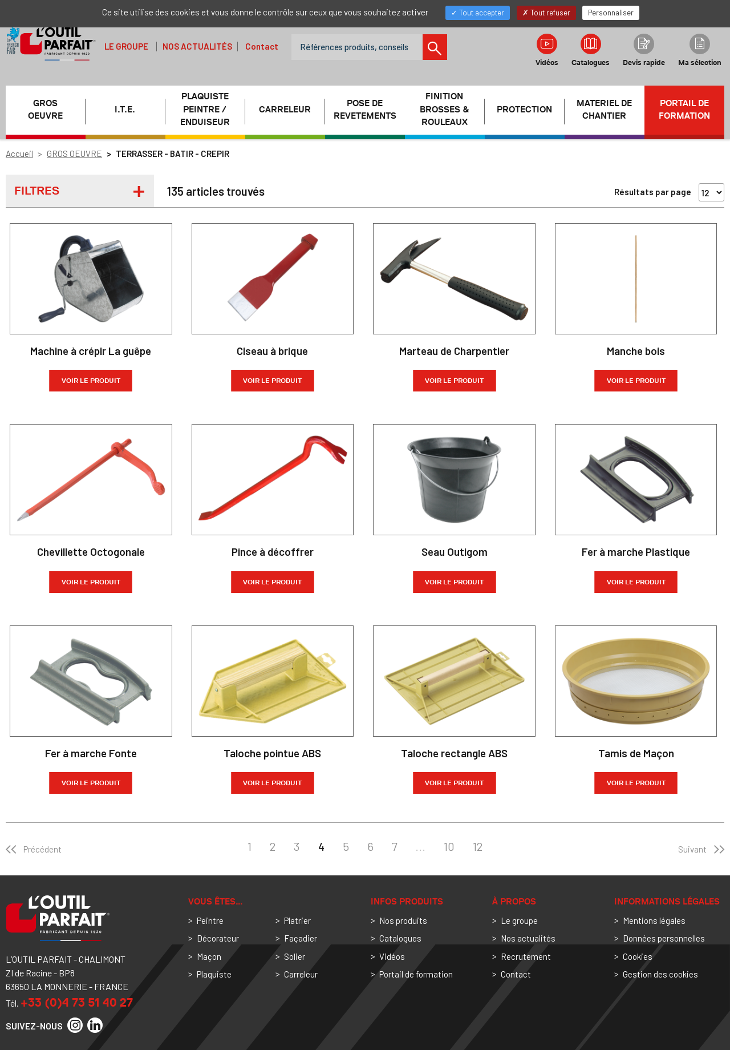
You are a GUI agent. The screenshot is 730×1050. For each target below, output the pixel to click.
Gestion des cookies (660, 974)
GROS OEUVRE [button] (45, 110)
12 (477, 846)
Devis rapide (644, 50)
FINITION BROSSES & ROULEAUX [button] (444, 109)
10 (449, 846)
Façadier (300, 938)
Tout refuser (546, 12)
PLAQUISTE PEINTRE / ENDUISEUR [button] (205, 109)
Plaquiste (214, 974)
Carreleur (301, 974)
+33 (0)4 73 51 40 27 (77, 1002)
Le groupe (126, 46)
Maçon (209, 956)
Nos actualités (197, 46)
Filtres (36, 190)
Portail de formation (684, 110)
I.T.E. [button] (125, 109)
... (420, 846)
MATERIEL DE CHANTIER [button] (604, 110)
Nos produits (403, 920)
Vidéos (547, 50)
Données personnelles (664, 938)
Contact (261, 46)
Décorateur (218, 938)
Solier (294, 956)
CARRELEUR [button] (285, 109)
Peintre (210, 920)
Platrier (297, 920)
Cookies (637, 956)
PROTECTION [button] (524, 109)
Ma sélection (699, 50)
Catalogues (590, 50)
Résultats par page (652, 192)
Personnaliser (611, 12)
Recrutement (526, 956)
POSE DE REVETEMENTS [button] (365, 110)
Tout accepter (477, 12)
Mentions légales (654, 920)
